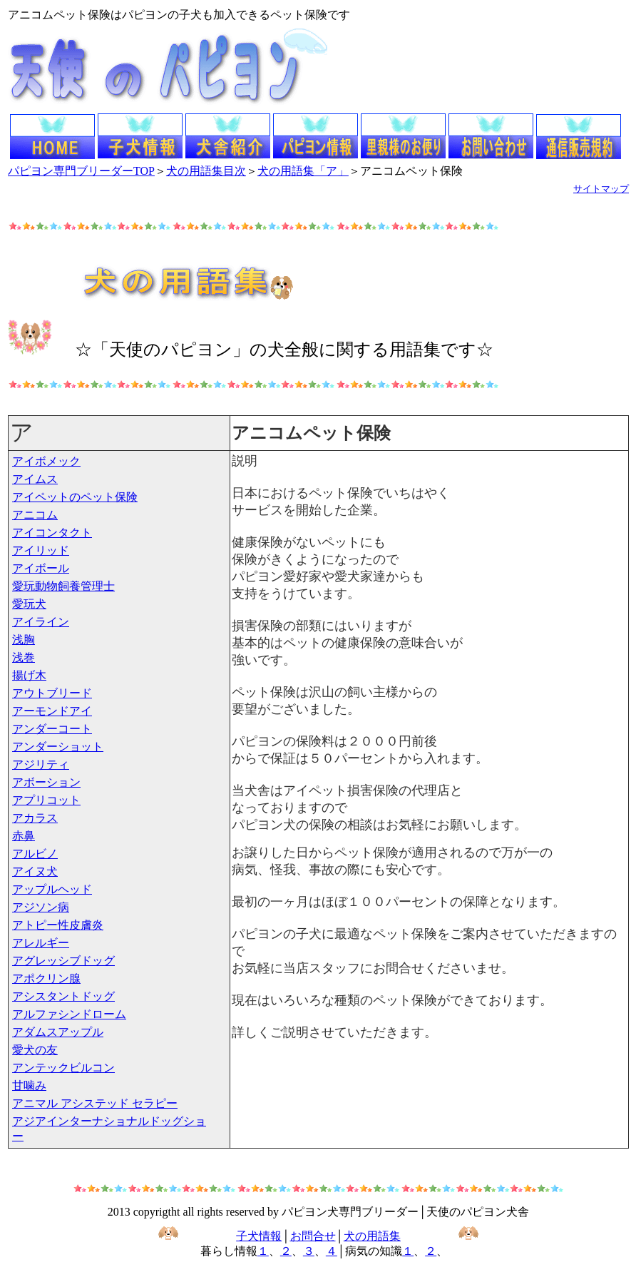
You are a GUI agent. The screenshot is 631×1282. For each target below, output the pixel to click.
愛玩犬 (29, 604)
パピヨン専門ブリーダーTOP (81, 171)
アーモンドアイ (52, 711)
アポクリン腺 (46, 978)
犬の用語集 (372, 1236)
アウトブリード (52, 693)
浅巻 (23, 657)
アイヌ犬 (35, 871)
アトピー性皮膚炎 (57, 925)
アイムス (35, 479)
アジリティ (40, 764)
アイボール (40, 568)
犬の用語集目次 (206, 171)
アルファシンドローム (69, 1014)
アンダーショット (57, 747)
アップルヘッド (52, 889)
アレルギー (40, 943)
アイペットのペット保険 (75, 497)
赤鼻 (23, 836)
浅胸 (23, 640)
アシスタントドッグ (63, 996)
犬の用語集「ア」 (303, 171)
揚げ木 (29, 675)
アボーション (46, 782)
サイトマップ (601, 188)
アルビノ (35, 854)
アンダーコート (52, 729)
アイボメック (46, 461)
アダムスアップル (57, 1032)
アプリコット (46, 800)
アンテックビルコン (63, 1068)
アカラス (35, 818)
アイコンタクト (52, 532)
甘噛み (29, 1085)
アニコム (35, 515)
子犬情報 (259, 1236)
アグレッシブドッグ (63, 961)
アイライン (40, 622)
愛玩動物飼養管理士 (63, 586)
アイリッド (40, 550)
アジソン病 (40, 907)
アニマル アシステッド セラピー (95, 1103)
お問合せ (313, 1236)
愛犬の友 (35, 1050)
